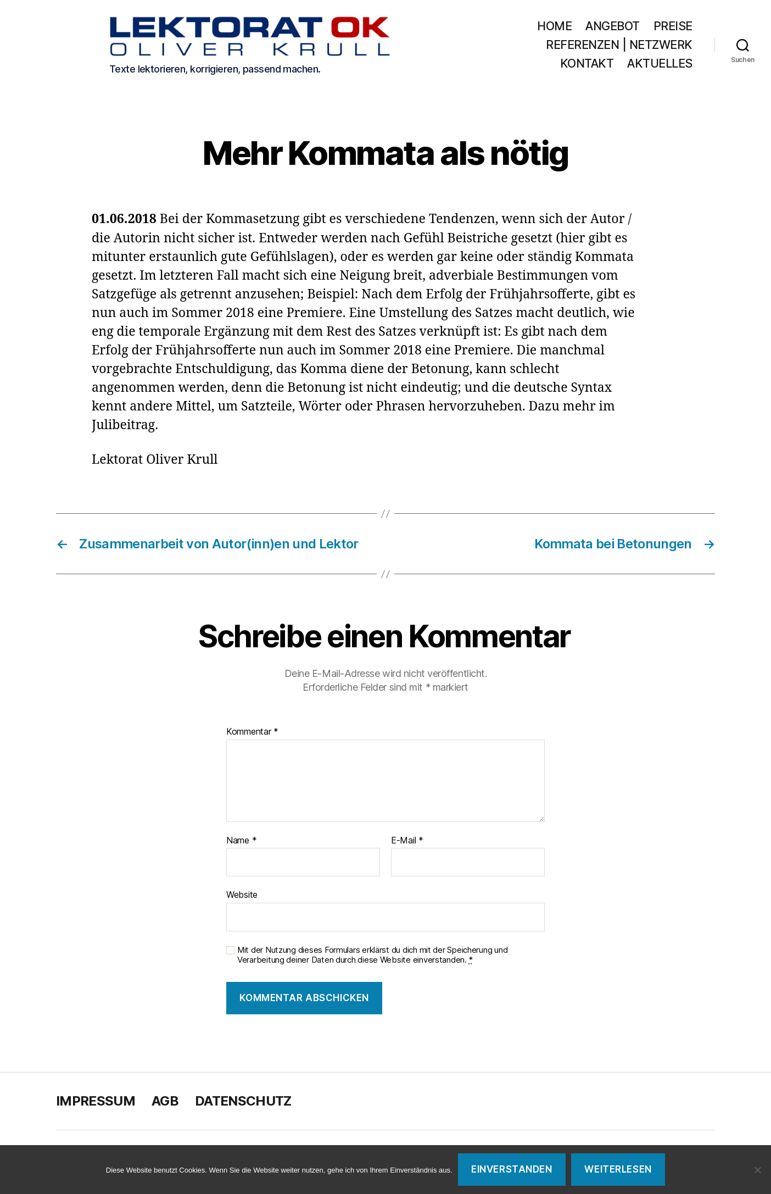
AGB (165, 1101)
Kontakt (587, 63)
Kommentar (252, 732)
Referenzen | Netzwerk (619, 45)
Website (242, 894)
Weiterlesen (617, 1169)
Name (241, 841)
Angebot (612, 26)
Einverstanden (511, 1169)
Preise (672, 26)
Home (554, 26)
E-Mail (407, 841)
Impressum (95, 1101)
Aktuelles (659, 63)
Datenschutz (243, 1101)
